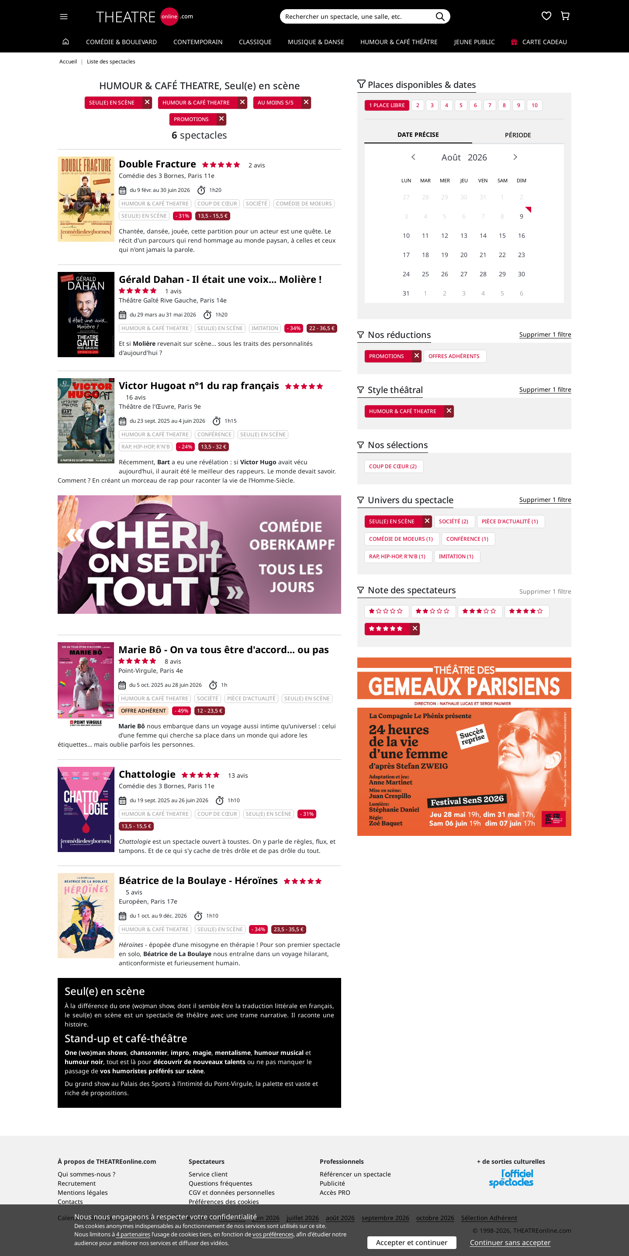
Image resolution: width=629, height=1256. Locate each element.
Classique (255, 42)
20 (463, 255)
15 (502, 235)
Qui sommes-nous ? (86, 1174)
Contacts (70, 1201)
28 (425, 197)
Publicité (332, 1183)
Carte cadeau (539, 42)
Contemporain (198, 42)
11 (425, 235)
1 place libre (387, 105)
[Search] (355, 16)
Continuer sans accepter (510, 1242)
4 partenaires (133, 1234)
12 (444, 235)
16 (521, 235)
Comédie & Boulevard (121, 42)
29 (444, 197)
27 (406, 197)
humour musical (279, 1052)
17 (406, 255)
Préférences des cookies (224, 1201)
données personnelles (242, 1192)
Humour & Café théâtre (399, 42)
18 (425, 255)
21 (483, 255)
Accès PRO (335, 1192)
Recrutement (77, 1183)
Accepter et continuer (412, 1242)
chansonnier (148, 1052)
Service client (208, 1174)
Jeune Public (474, 42)
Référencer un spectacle (355, 1174)
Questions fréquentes (220, 1183)
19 (444, 255)
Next (515, 157)
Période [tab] (518, 135)
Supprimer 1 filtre (545, 334)
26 (444, 274)
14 (483, 235)
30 (463, 197)
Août (451, 157)
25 (425, 274)
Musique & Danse (316, 42)
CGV (194, 1192)
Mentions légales (83, 1192)
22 (502, 255)
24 (406, 274)
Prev (413, 157)
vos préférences (273, 1234)
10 (535, 105)
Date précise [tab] (418, 134)
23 (521, 255)
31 (483, 197)
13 (463, 235)
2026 (477, 157)
